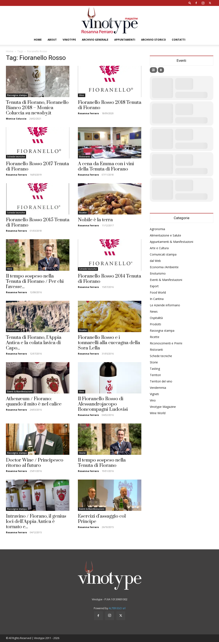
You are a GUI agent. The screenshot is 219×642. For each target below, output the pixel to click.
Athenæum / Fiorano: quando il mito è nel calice (34, 401)
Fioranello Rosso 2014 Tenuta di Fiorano (109, 279)
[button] (190, 2)
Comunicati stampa (163, 254)
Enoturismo (13, 330)
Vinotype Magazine (163, 407)
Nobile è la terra (95, 220)
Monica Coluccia (16, 118)
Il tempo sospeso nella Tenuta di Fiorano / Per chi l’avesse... (35, 281)
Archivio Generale (95, 39)
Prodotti (155, 324)
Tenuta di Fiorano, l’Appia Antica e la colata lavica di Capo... (33, 342)
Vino (81, 95)
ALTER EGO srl (117, 608)
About (52, 39)
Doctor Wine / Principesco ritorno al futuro (34, 463)
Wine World (157, 413)
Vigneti (154, 394)
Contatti (178, 39)
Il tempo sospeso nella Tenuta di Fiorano (102, 463)
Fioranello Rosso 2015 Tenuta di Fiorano (37, 222)
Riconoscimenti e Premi (166, 343)
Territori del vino (161, 381)
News (154, 311)
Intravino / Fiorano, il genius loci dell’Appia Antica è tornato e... (36, 521)
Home (38, 39)
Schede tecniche (16, 156)
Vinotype (69, 39)
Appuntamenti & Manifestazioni (171, 242)
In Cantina (157, 299)
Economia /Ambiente (164, 267)
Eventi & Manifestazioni (19, 391)
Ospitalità (156, 318)
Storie (82, 452)
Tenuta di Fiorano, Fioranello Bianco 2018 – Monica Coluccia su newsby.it (37, 107)
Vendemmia (158, 388)
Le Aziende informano (165, 305)
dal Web (155, 261)
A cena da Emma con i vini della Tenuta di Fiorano (106, 166)
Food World (158, 292)
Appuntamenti (124, 39)
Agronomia (157, 229)
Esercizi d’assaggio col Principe (102, 519)
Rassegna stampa (17, 95)
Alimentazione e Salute (165, 235)
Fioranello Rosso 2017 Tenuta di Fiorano (37, 166)
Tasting (155, 369)
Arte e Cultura (159, 248)
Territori (155, 375)
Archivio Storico (153, 39)
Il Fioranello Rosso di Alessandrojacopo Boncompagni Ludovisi (103, 404)
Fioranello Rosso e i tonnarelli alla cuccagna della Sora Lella (109, 342)
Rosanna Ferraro (88, 113)
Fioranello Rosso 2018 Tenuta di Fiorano (109, 105)
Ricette (83, 212)
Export (154, 286)
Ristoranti (84, 156)
